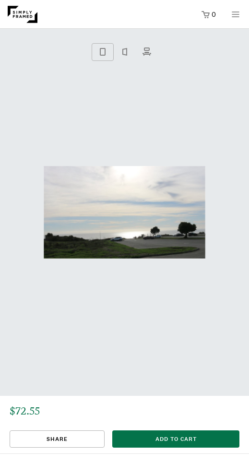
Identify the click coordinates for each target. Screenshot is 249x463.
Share (57, 439)
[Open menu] (235, 17)
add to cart (176, 439)
